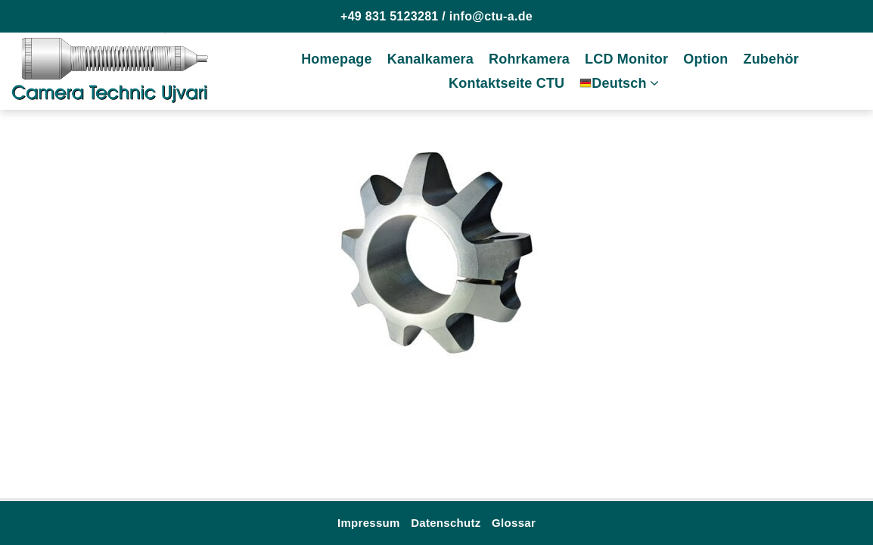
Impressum (368, 522)
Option (705, 59)
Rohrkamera (529, 59)
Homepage (336, 59)
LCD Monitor (626, 59)
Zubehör (770, 59)
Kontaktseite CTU (506, 83)
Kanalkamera (430, 59)
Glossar (514, 522)
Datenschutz (445, 522)
